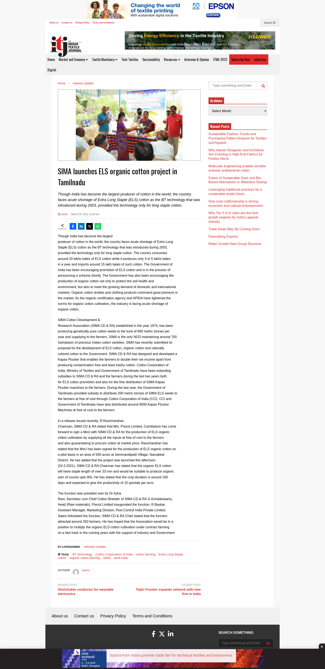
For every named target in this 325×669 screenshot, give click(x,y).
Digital (51, 69)
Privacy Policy (82, 23)
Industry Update (95, 546)
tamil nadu (121, 558)
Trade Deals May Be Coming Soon (234, 229)
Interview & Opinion (196, 59)
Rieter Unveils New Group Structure (235, 244)
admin (63, 214)
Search (269, 22)
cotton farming (145, 554)
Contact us (67, 23)
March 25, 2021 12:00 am (85, 214)
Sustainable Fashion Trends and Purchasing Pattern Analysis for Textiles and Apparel (238, 138)
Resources (172, 59)
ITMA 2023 (220, 59)
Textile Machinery (104, 59)
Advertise (260, 59)
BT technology (82, 554)
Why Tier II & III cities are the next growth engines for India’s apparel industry (233, 217)
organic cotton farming (84, 558)
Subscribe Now (240, 59)
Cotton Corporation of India (114, 554)
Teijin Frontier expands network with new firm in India (168, 592)
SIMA (107, 558)
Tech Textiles (129, 59)
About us (54, 23)
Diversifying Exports (223, 236)
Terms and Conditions (103, 23)
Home (51, 59)
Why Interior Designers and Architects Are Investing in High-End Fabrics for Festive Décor (236, 154)
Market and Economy (73, 59)
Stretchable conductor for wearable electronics (86, 592)
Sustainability (151, 59)
